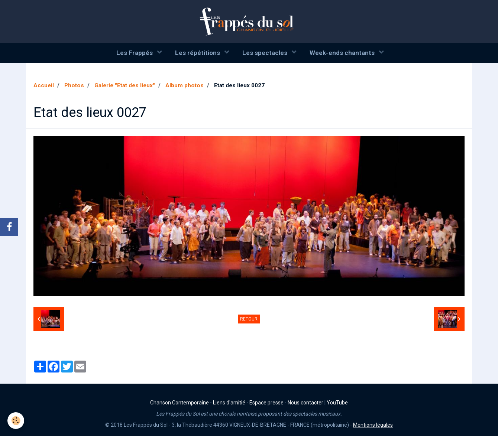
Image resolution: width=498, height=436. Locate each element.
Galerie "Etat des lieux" (124, 85)
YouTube (337, 403)
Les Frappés (135, 52)
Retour (249, 319)
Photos (74, 85)
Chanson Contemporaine (179, 403)
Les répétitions (198, 52)
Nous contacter (305, 403)
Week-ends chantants (343, 52)
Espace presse (266, 403)
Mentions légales (373, 425)
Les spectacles (265, 52)
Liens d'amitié (229, 403)
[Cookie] (15, 420)
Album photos (184, 85)
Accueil (43, 85)
